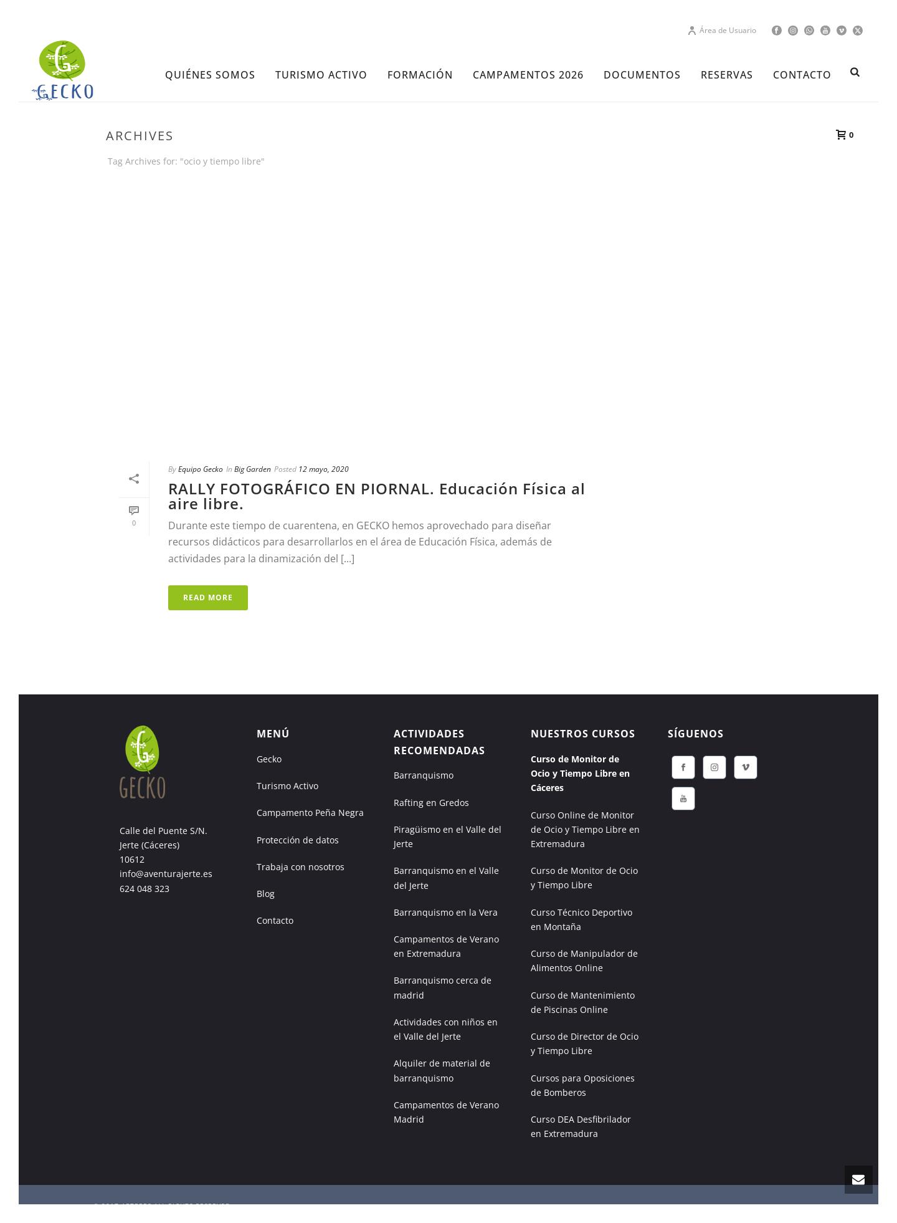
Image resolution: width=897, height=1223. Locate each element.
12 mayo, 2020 (323, 469)
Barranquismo (423, 775)
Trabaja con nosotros (300, 867)
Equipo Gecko (200, 469)
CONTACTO (802, 75)
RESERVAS (727, 75)
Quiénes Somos (210, 75)
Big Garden (252, 469)
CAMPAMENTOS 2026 (528, 75)
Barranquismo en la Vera (446, 912)
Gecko (269, 759)
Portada (679, 184)
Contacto (275, 920)
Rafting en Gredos (431, 802)
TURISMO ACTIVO (321, 75)
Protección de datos (298, 840)
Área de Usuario (721, 30)
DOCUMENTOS (642, 75)
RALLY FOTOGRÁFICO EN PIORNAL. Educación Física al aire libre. (377, 496)
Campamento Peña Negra (310, 812)
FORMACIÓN (420, 75)
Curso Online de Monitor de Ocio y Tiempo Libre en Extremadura (585, 829)
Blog (266, 893)
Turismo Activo (287, 786)
